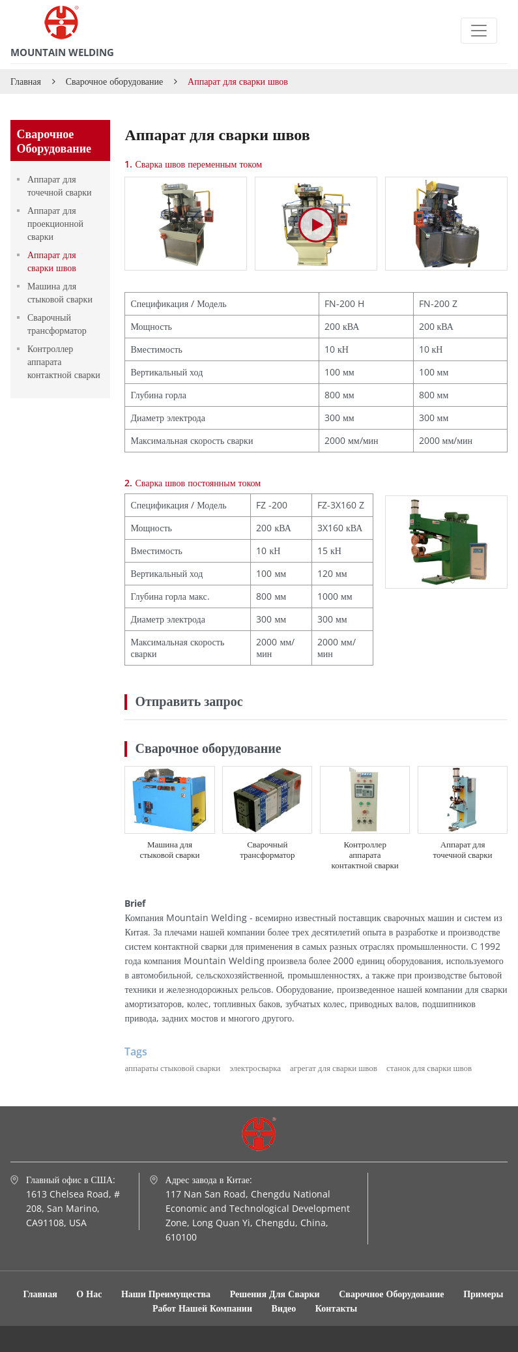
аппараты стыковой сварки (172, 1068)
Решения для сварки (276, 1293)
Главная (25, 81)
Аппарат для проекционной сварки (55, 223)
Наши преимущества (165, 1293)
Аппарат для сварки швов (51, 261)
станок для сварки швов (429, 1068)
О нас (89, 1293)
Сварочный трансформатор (267, 849)
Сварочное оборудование (115, 81)
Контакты (336, 1308)
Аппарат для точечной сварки (463, 849)
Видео (284, 1308)
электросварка (255, 1068)
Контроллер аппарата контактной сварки (365, 854)
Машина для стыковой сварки (169, 849)
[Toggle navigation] (479, 31)
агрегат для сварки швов (333, 1068)
